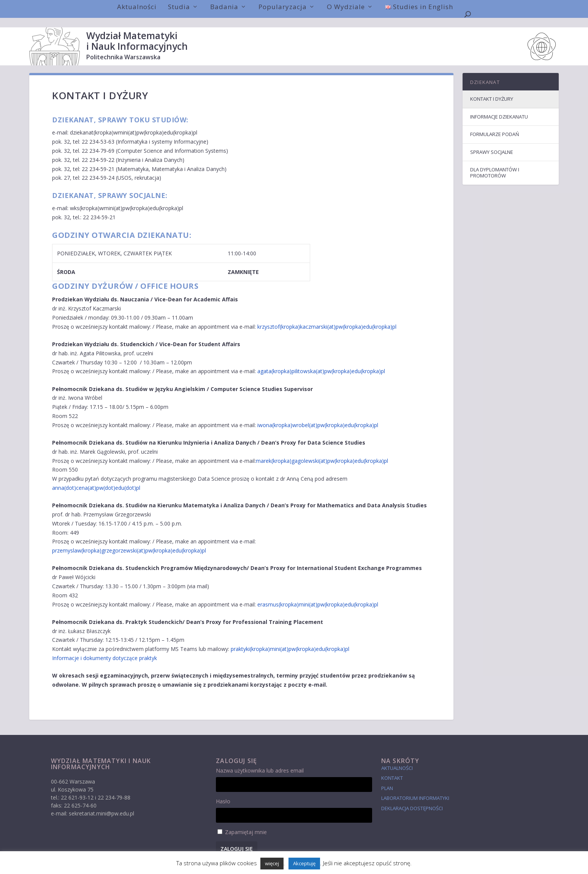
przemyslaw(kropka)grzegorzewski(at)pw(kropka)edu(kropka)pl (129, 541)
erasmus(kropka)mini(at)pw (291, 594)
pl (376, 594)
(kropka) (335, 594)
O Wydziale (346, 6)
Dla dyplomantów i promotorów (494, 163)
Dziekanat (485, 72)
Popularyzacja (282, 6)
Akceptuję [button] (304, 863)
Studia (179, 6)
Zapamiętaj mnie (246, 822)
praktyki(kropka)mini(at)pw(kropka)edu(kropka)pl (290, 639)
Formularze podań (494, 124)
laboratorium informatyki (415, 788)
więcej (272, 863)
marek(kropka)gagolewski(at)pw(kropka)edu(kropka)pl (322, 451)
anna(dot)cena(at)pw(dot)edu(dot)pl (96, 478)
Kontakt (392, 768)
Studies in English (419, 6)
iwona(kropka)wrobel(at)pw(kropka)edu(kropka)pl (317, 415)
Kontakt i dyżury (491, 89)
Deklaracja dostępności (412, 798)
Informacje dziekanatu (499, 107)
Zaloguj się (236, 839)
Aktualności (137, 6)
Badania (224, 6)
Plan (387, 778)
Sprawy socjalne (491, 142)
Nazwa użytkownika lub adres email (260, 761)
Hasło (223, 791)
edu (349, 594)
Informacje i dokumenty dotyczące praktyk (104, 648)
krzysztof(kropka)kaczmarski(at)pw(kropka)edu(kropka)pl (326, 317)
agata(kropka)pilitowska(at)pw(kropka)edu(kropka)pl (321, 361)
